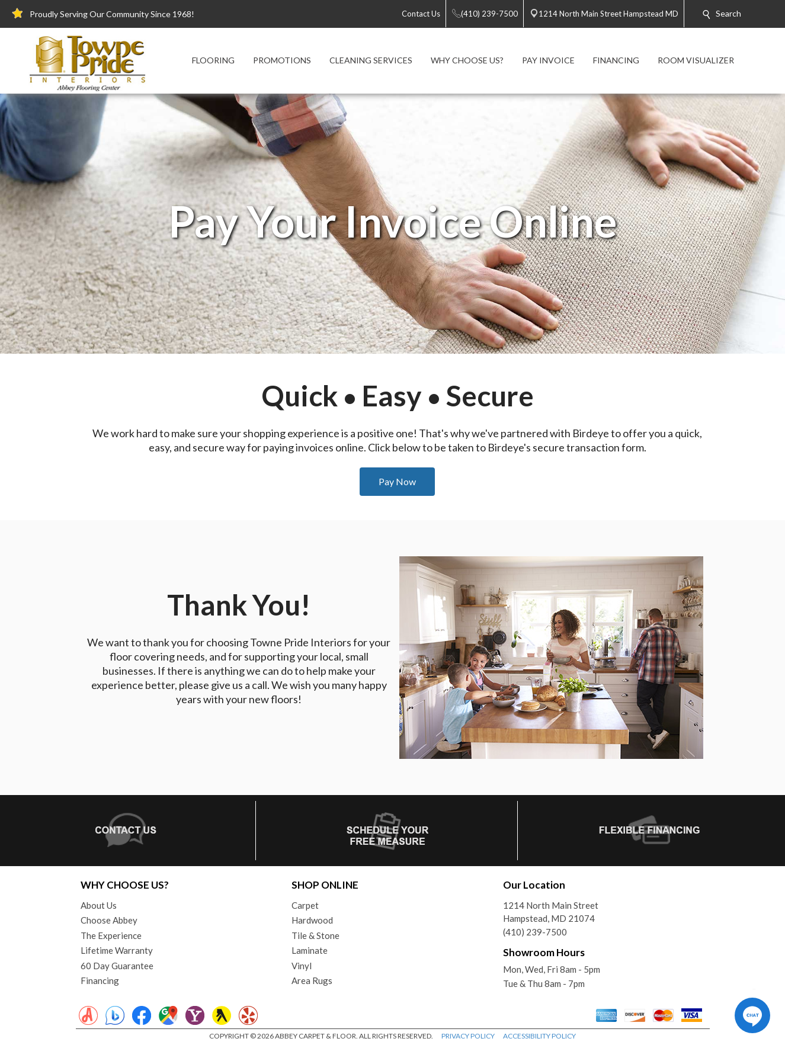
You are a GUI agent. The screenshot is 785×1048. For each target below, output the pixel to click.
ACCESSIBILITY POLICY (539, 1035)
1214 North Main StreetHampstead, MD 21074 (550, 912)
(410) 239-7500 (535, 932)
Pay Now (397, 481)
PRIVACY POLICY (468, 1035)
